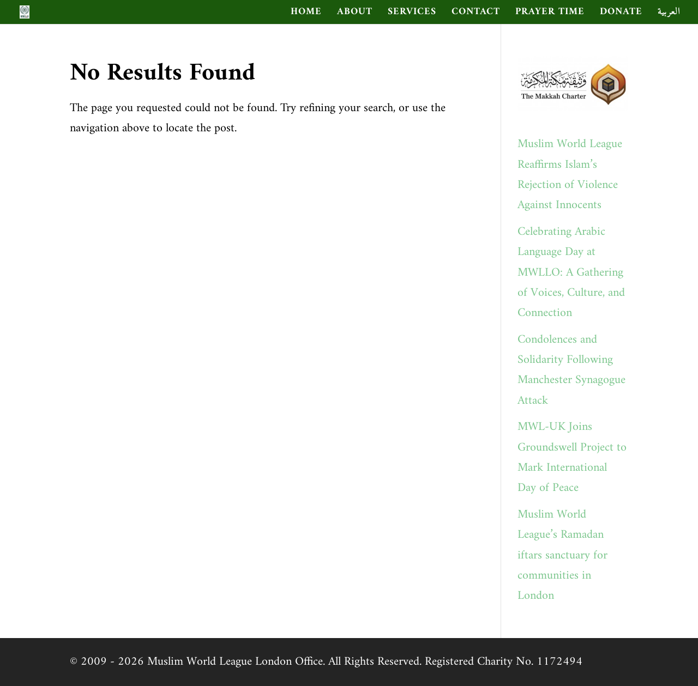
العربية (669, 14)
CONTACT (476, 14)
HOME (306, 14)
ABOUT (354, 14)
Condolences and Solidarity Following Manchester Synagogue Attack (571, 370)
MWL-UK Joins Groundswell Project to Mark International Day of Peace (572, 457)
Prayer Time (550, 14)
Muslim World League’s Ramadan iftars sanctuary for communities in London (562, 555)
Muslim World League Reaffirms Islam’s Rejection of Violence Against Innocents (570, 174)
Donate (621, 14)
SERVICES (412, 14)
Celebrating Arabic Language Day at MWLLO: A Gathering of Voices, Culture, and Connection (571, 272)
